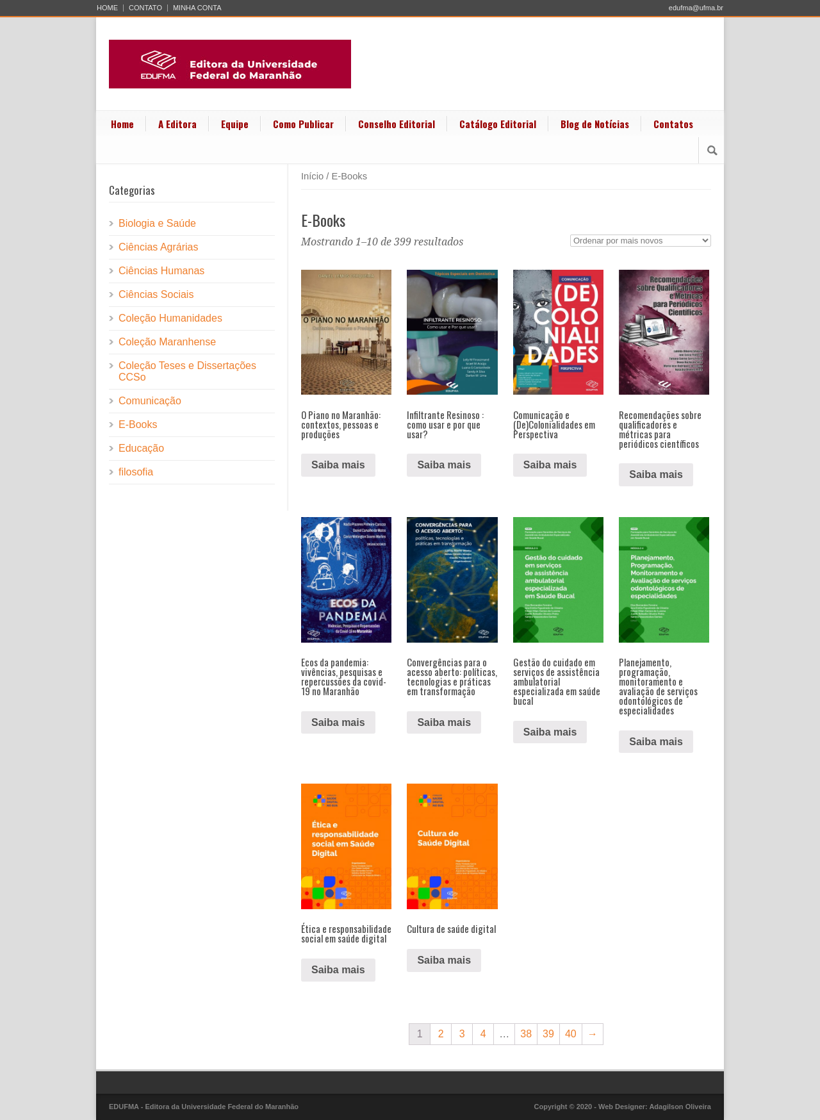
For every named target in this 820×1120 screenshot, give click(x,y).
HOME (107, 8)
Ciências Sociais (156, 294)
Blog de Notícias (595, 124)
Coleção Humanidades (170, 318)
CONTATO (145, 8)
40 (571, 1033)
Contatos (673, 124)
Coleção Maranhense (167, 341)
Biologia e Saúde (157, 223)
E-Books (138, 424)
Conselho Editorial (396, 124)
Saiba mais (338, 464)
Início (312, 176)
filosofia (136, 471)
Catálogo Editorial (497, 124)
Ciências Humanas (161, 270)
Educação (141, 448)
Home (122, 124)
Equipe (235, 124)
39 (548, 1033)
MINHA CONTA (197, 8)
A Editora (177, 124)
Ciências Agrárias (159, 247)
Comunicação (150, 400)
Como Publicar (303, 124)
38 (526, 1033)
